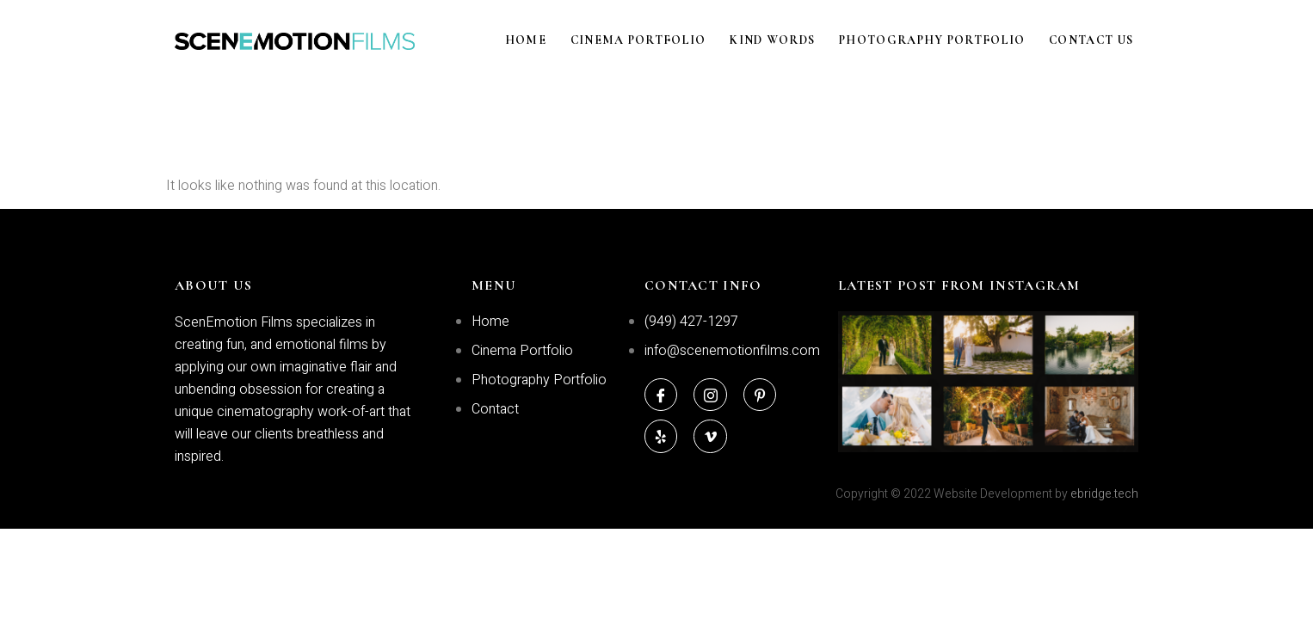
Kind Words (791, 41)
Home (557, 41)
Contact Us (1096, 41)
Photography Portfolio (944, 41)
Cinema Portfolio (663, 41)
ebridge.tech (1104, 494)
